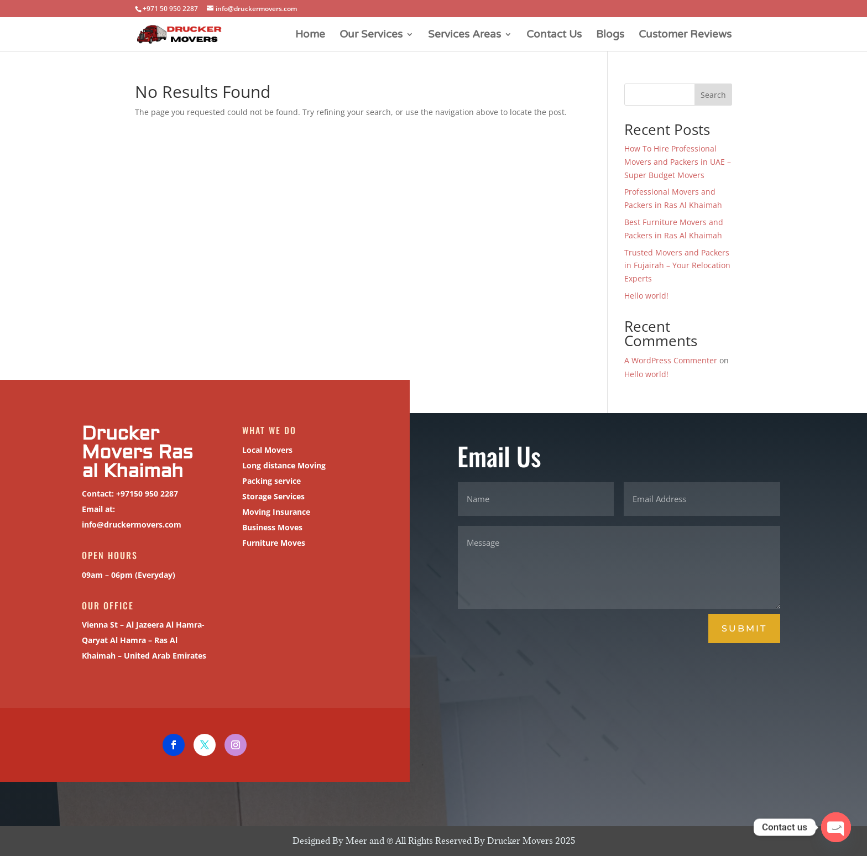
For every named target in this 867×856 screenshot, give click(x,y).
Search (713, 95)
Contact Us (554, 35)
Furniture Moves (272, 542)
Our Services (371, 35)
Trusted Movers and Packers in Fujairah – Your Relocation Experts (677, 265)
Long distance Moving (282, 465)
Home (310, 35)
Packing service (270, 481)
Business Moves (270, 527)
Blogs (610, 35)
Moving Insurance (274, 512)
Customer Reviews (685, 35)
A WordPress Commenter (670, 360)
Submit (744, 628)
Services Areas (464, 35)
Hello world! (646, 295)
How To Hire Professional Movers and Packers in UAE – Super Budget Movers (677, 161)
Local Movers (265, 450)
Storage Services (271, 496)
